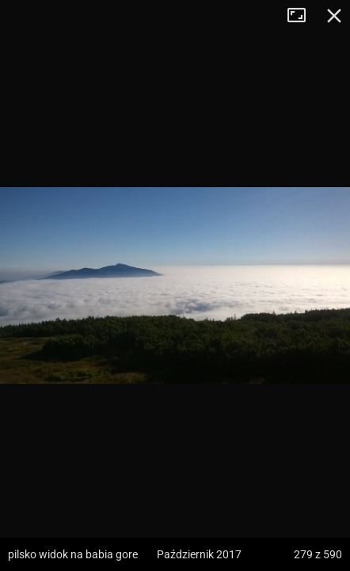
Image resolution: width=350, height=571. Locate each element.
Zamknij (334, 16)
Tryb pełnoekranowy (302, 16)
